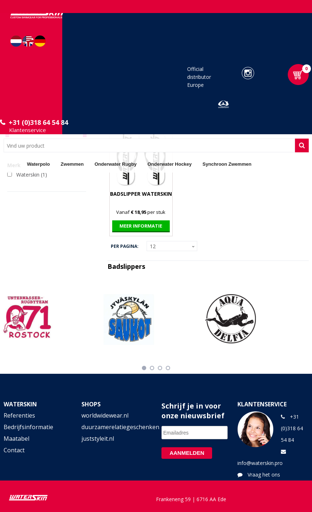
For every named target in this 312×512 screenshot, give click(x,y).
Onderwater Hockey (169, 164)
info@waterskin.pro (260, 463)
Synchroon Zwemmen (227, 164)
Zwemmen (72, 164)
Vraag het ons (264, 474)
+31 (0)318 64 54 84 (38, 122)
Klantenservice (27, 130)
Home (13, 163)
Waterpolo (38, 164)
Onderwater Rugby (115, 164)
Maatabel (16, 439)
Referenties (19, 415)
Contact (14, 450)
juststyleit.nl (97, 439)
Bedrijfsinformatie (28, 427)
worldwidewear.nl (104, 415)
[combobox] (149, 145)
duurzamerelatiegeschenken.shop (117, 427)
